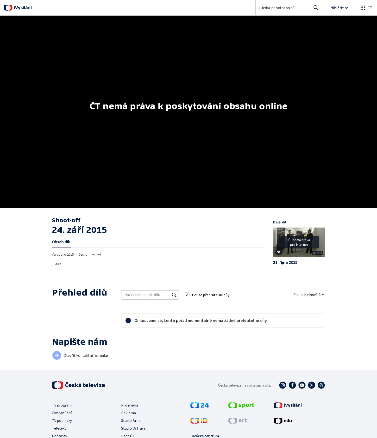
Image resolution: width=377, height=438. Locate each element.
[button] (299, 244)
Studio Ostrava (133, 428)
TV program (62, 405)
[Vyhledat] (174, 294)
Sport (58, 263)
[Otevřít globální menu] (366, 7)
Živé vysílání (62, 412)
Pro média (129, 405)
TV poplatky (62, 420)
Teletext (59, 428)
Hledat (314, 9)
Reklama (128, 412)
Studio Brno (131, 420)
